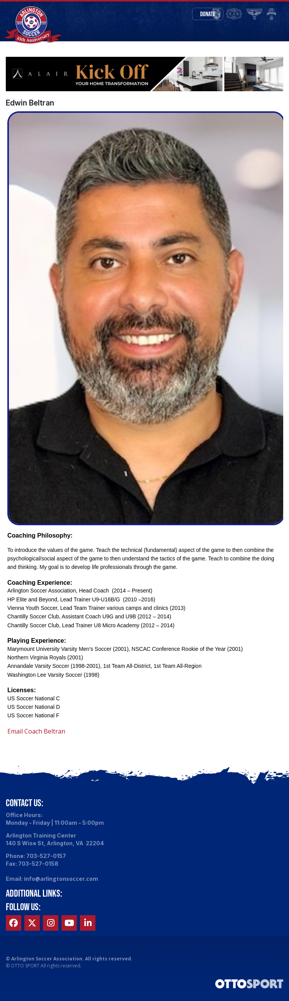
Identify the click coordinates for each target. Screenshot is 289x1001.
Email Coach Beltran (36, 734)
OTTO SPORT (25, 968)
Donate (207, 14)
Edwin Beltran (30, 105)
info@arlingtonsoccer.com (61, 881)
